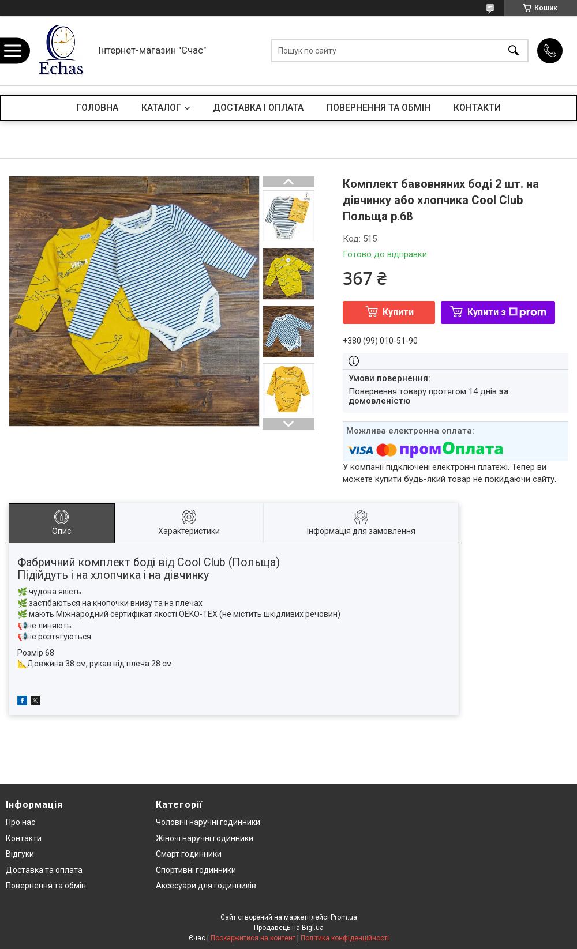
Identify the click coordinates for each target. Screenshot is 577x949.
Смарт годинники (189, 853)
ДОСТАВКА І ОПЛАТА (258, 107)
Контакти (24, 838)
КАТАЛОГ (161, 107)
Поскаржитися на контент (253, 938)
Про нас (20, 822)
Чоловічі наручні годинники (208, 822)
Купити (398, 312)
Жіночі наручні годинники (204, 838)
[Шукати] (513, 51)
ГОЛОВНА (97, 107)
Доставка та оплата (44, 870)
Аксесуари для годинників (206, 885)
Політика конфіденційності (345, 938)
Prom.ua (344, 917)
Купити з (506, 312)
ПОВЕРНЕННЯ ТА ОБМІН (378, 107)
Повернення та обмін (46, 885)
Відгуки (20, 853)
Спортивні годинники (196, 870)
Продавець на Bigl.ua (289, 928)
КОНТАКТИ (477, 107)
